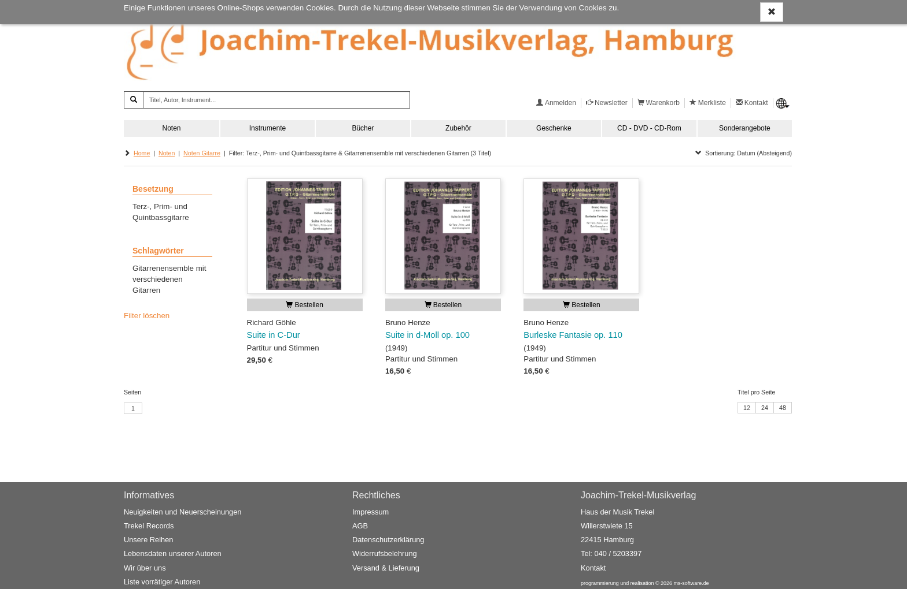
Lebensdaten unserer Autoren (173, 553)
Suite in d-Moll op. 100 (427, 335)
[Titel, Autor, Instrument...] (276, 100)
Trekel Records (149, 525)
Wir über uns (145, 568)
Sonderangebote (744, 128)
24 (764, 407)
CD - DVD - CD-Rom (649, 128)
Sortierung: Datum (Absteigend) (743, 153)
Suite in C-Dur (273, 335)
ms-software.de (691, 583)
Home (142, 153)
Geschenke (554, 128)
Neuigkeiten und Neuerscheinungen (182, 512)
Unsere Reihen (148, 539)
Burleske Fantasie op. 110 (572, 335)
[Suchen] (133, 100)
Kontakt (593, 568)
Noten (171, 128)
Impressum (370, 512)
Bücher (363, 128)
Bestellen (304, 305)
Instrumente (267, 128)
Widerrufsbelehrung (384, 553)
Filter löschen (146, 315)
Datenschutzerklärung (388, 539)
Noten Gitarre (201, 153)
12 (746, 407)
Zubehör (458, 128)
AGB (360, 525)
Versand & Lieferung (385, 568)
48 (782, 407)
